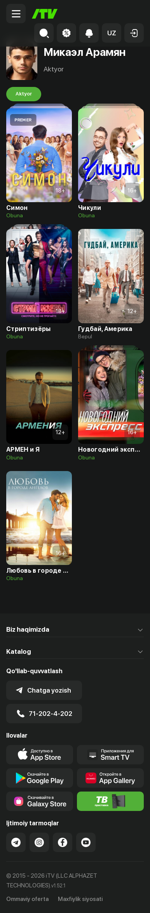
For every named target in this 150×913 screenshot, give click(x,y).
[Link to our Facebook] (62, 842)
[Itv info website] (110, 801)
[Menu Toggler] (16, 13)
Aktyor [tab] (23, 94)
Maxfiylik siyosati (80, 899)
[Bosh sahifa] (45, 13)
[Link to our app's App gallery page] (110, 778)
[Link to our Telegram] (16, 842)
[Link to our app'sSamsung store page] (39, 801)
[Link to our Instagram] (39, 842)
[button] (111, 33)
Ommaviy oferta (27, 899)
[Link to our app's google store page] (39, 778)
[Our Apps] (110, 754)
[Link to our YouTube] (86, 842)
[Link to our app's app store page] (39, 754)
